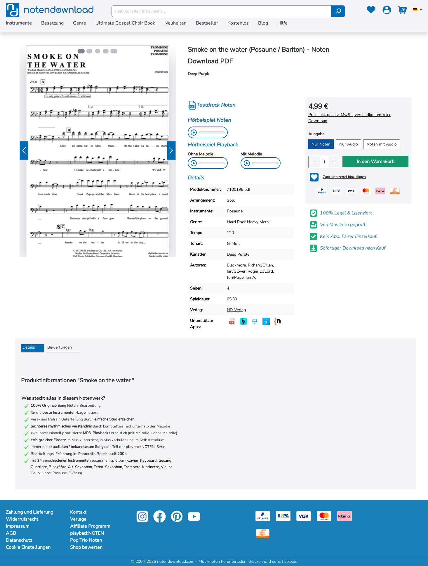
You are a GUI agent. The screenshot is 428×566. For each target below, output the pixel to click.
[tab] (32, 348)
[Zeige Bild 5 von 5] (115, 51)
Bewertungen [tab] (59, 347)
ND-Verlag (236, 310)
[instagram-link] (143, 520)
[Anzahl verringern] (314, 162)
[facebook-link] (160, 520)
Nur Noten (321, 144)
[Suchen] (338, 11)
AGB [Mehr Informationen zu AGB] (11, 533)
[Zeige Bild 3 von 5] (97, 51)
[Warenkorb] (402, 11)
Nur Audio (348, 144)
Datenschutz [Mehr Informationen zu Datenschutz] (19, 540)
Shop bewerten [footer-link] (86, 547)
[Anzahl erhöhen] (334, 162)
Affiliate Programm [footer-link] (90, 526)
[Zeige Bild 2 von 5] (88, 51)
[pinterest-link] (177, 520)
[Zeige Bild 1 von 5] (80, 51)
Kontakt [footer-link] (78, 512)
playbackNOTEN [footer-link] (87, 533)
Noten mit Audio (382, 144)
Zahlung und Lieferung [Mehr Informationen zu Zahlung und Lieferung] (29, 512)
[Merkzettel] (371, 11)
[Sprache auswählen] (417, 10)
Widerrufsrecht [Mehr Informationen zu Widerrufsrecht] (22, 519)
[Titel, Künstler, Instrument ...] (222, 11)
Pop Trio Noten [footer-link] (86, 540)
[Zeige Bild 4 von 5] (106, 51)
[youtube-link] (194, 520)
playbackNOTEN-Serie (145, 446)
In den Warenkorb (375, 161)
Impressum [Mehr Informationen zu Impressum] (17, 526)
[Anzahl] (324, 162)
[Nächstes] (171, 150)
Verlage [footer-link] (78, 519)
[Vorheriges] (24, 150)
